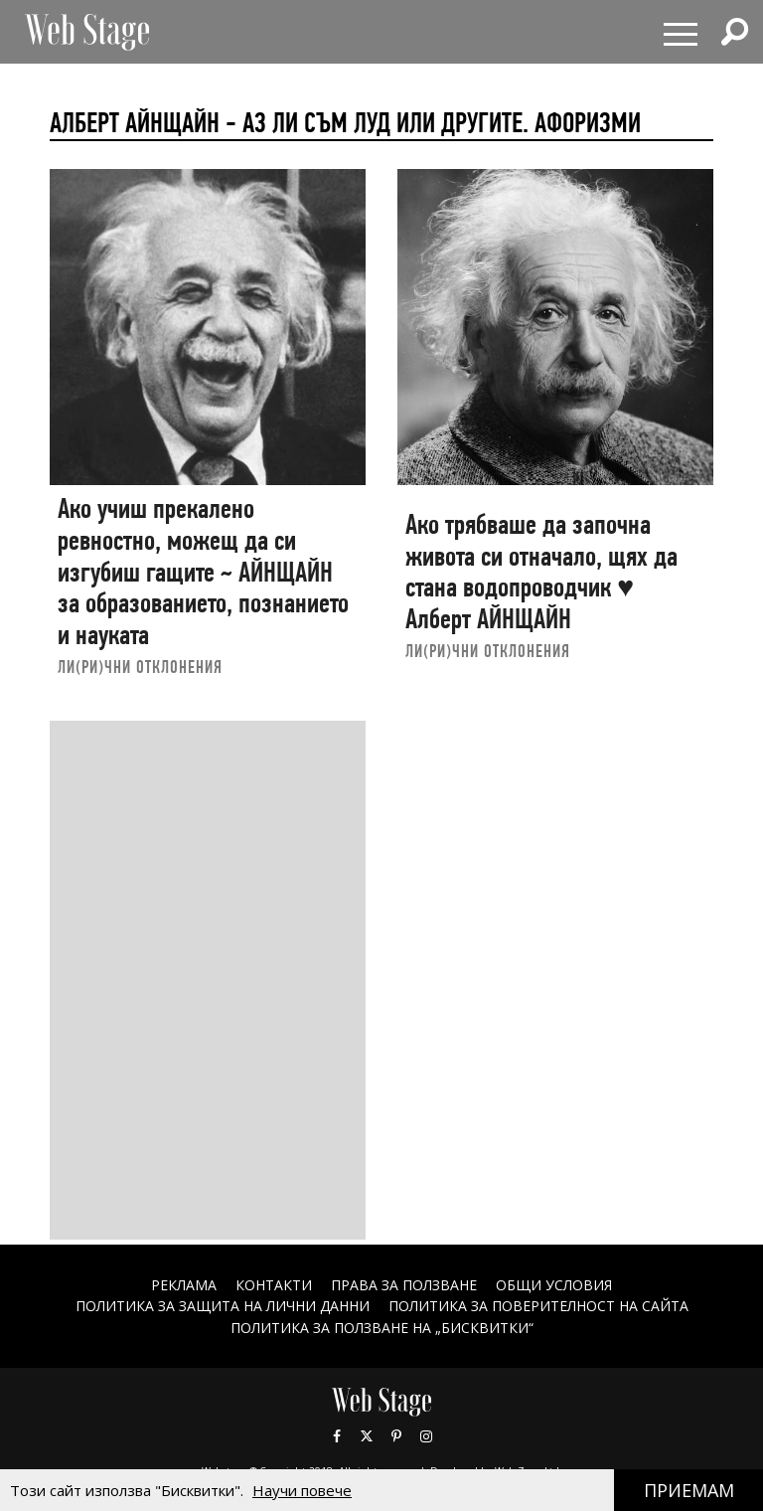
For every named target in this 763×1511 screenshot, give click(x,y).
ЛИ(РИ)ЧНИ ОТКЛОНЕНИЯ (140, 666)
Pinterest (396, 1436)
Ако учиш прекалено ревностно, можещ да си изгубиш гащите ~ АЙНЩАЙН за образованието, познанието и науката (203, 571)
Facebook (337, 1436)
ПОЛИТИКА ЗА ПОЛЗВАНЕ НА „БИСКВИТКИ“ (382, 1327)
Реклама (184, 1284)
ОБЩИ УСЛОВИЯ (554, 1284)
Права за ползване (404, 1284)
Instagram (426, 1436)
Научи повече (302, 1490)
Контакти (273, 1284)
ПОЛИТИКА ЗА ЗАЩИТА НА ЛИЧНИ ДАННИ (223, 1305)
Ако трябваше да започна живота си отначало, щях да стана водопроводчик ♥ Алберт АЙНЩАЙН (541, 571)
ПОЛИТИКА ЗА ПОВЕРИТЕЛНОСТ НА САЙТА (538, 1305)
